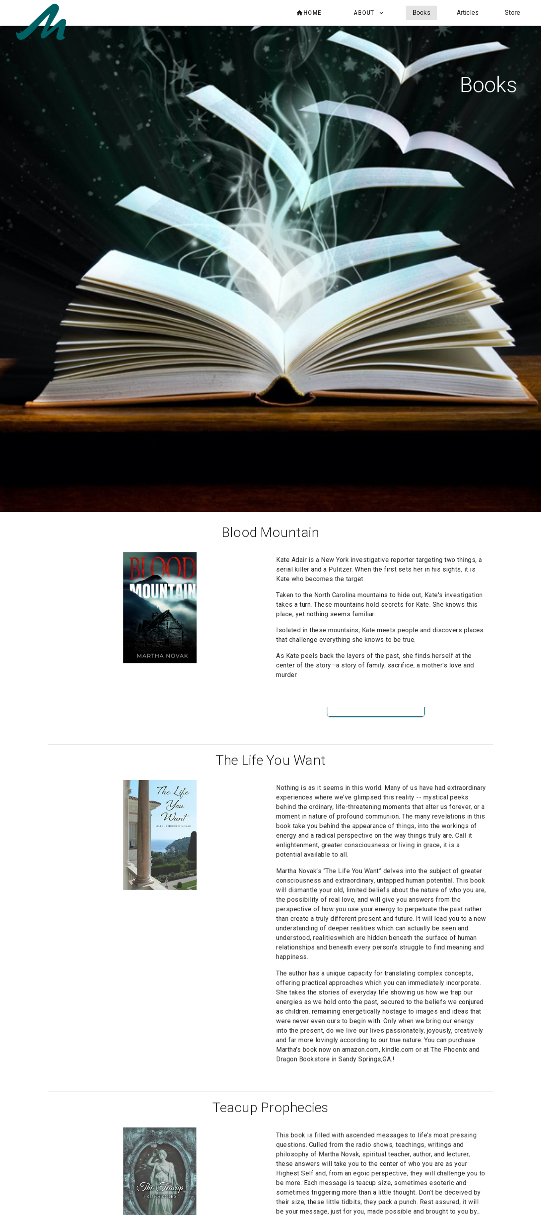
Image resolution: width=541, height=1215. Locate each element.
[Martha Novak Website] (42, 37)
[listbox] (406, 13)
